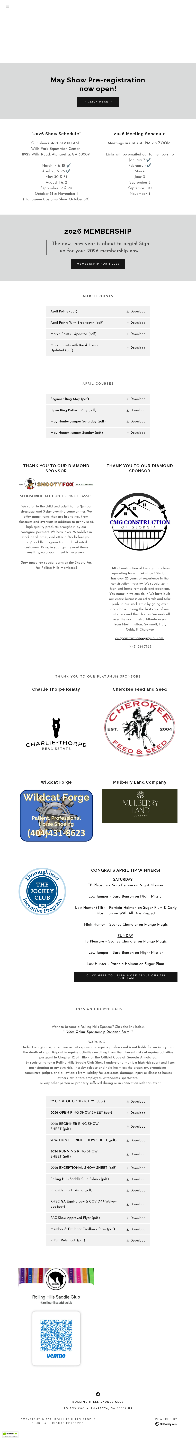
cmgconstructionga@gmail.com (139, 638)
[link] (98, 311)
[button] (9, 6)
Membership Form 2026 (98, 264)
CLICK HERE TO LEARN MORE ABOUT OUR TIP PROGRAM (125, 977)
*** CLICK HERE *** (98, 102)
